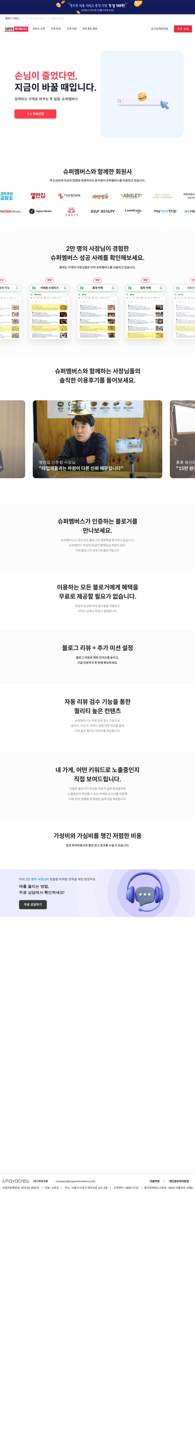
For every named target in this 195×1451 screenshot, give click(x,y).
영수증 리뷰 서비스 (35, 18)
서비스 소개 (39, 28)
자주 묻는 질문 (89, 28)
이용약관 (155, 1438)
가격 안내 (56, 28)
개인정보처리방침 (179, 1438)
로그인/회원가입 (159, 28)
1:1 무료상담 (35, 114)
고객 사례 (71, 28)
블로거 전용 (58, 18)
